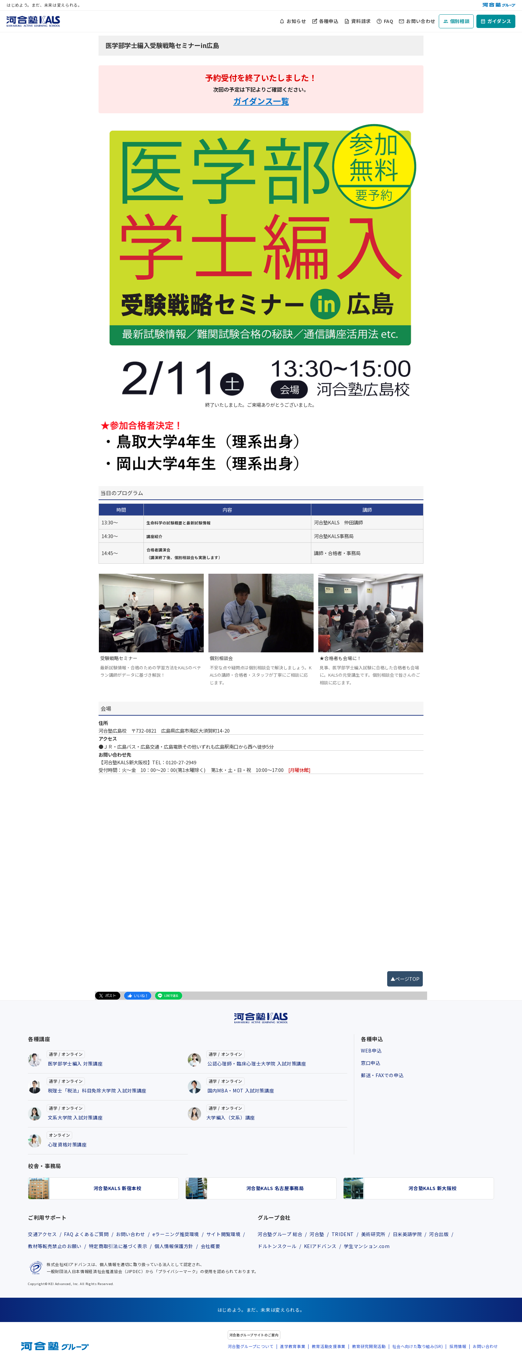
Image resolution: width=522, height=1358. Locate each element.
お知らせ (296, 21)
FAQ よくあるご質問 (86, 1234)
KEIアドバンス (320, 1246)
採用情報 (457, 1346)
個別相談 (460, 21)
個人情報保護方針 (173, 1246)
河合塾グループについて (251, 1346)
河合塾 (317, 1234)
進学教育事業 (292, 1346)
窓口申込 (371, 1062)
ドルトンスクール (277, 1246)
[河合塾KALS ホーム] (33, 20)
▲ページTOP (405, 978)
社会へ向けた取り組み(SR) (417, 1346)
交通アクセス (42, 1234)
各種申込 (329, 21)
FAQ (388, 21)
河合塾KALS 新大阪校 (432, 1188)
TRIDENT (343, 1234)
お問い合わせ (420, 21)
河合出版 (439, 1234)
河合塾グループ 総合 (280, 1234)
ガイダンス (499, 21)
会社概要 (210, 1246)
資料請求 (361, 21)
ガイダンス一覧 (261, 101)
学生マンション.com (367, 1246)
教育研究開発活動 (369, 1346)
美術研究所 (373, 1234)
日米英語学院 (407, 1234)
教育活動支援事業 (329, 1346)
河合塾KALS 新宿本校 (117, 1188)
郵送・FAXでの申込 (382, 1075)
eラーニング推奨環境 (175, 1234)
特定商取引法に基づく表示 (118, 1246)
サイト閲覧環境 (223, 1234)
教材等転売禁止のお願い (55, 1246)
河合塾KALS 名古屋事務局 (275, 1188)
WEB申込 (371, 1050)
